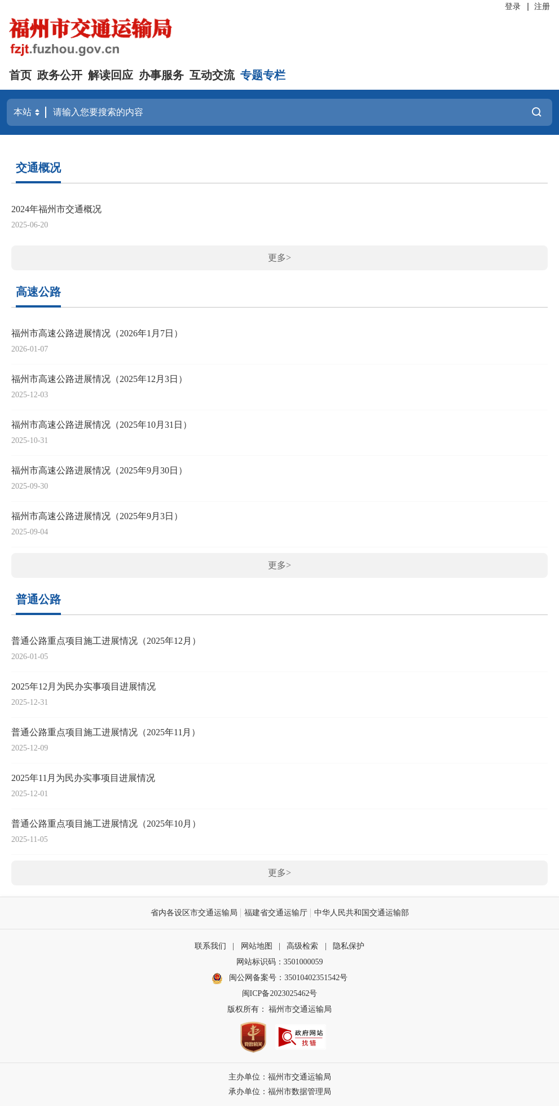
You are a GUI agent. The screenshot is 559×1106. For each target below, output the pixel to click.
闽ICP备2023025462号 (280, 993)
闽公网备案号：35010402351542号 (288, 977)
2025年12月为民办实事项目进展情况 (83, 686)
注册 (542, 6)
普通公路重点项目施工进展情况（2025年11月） (105, 732)
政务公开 (59, 75)
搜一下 (536, 112)
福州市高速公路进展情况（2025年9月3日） (97, 516)
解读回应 (110, 75)
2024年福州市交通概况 (56, 209)
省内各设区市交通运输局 (194, 912)
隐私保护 (348, 946)
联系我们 (210, 946)
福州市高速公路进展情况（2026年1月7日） (97, 333)
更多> (279, 257)
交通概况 (38, 167)
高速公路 (38, 292)
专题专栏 (262, 75)
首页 (20, 75)
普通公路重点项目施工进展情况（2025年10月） (106, 823)
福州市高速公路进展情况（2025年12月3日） (99, 379)
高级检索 (302, 946)
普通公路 (38, 599)
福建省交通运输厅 (275, 912)
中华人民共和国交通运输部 (361, 912)
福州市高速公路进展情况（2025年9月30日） (99, 470)
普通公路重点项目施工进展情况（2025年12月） (106, 641)
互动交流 (212, 75)
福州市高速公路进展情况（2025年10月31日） (101, 424)
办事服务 (161, 75)
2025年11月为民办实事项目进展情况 (83, 778)
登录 (513, 6)
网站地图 (256, 946)
